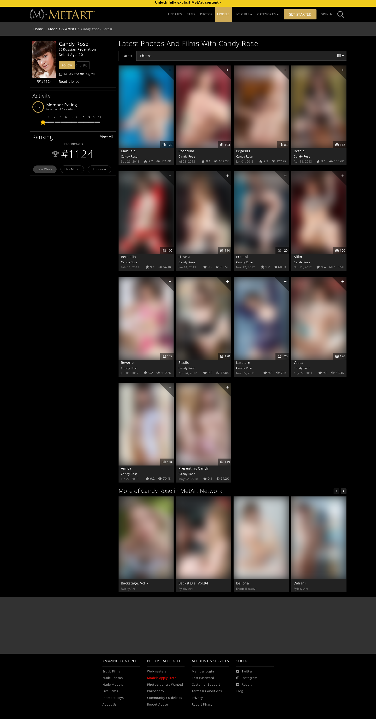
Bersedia (128, 256)
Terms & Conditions (207, 691)
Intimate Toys (113, 698)
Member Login (203, 671)
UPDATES (175, 14)
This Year (100, 169)
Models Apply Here (161, 678)
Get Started (300, 14)
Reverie (127, 362)
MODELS (223, 14)
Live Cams (110, 691)
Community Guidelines (164, 698)
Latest (127, 55)
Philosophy (155, 691)
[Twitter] (244, 671)
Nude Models (112, 685)
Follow (67, 65)
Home (38, 29)
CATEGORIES (268, 14)
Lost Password (203, 678)
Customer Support (206, 685)
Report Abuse (157, 704)
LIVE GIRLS (243, 14)
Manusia (128, 151)
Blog (239, 691)
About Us (109, 704)
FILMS (191, 14)
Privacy (197, 698)
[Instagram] (246, 678)
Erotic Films (111, 671)
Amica (126, 468)
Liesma (185, 256)
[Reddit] (244, 685)
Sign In (327, 14)
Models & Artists (62, 29)
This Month (72, 169)
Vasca (299, 362)
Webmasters (156, 671)
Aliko (298, 256)
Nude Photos (112, 678)
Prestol (242, 256)
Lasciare (243, 362)
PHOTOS (206, 14)
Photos (146, 55)
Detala (299, 151)
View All (106, 136)
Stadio (184, 362)
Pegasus (243, 151)
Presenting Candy (194, 468)
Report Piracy (202, 704)
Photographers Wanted (165, 685)
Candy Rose (129, 156)
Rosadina (186, 151)
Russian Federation (77, 49)
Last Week (44, 169)
